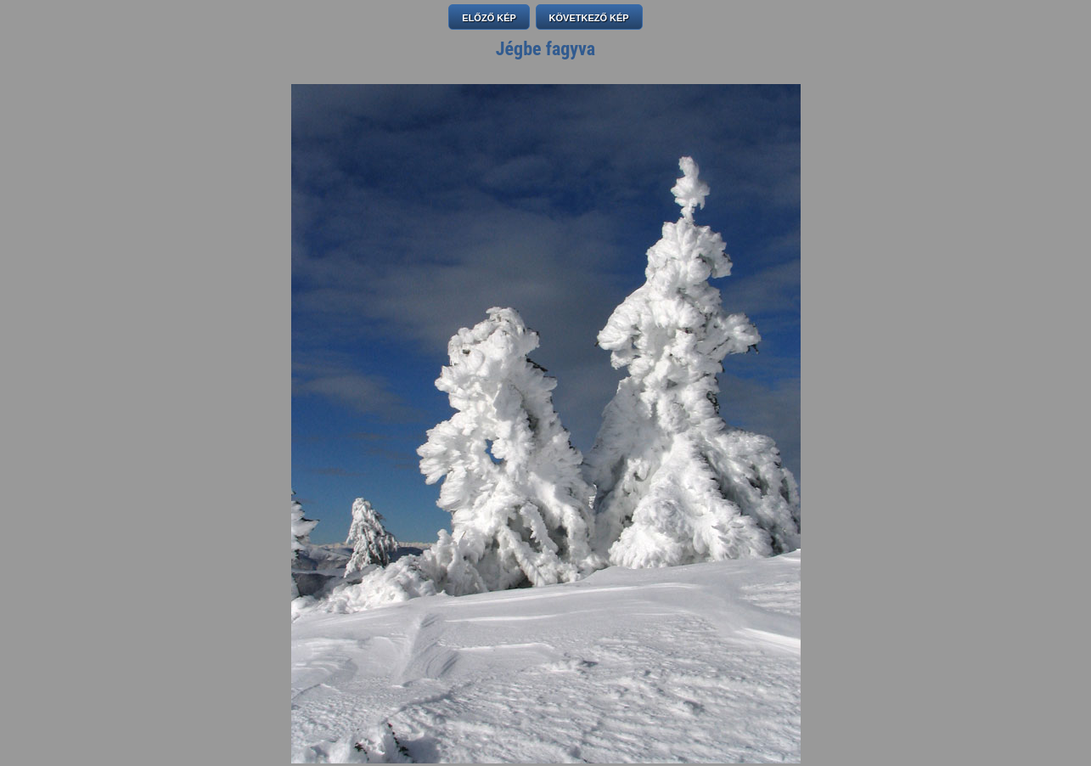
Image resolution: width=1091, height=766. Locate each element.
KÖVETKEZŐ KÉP (589, 18)
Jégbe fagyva (545, 48)
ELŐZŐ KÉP (489, 18)
